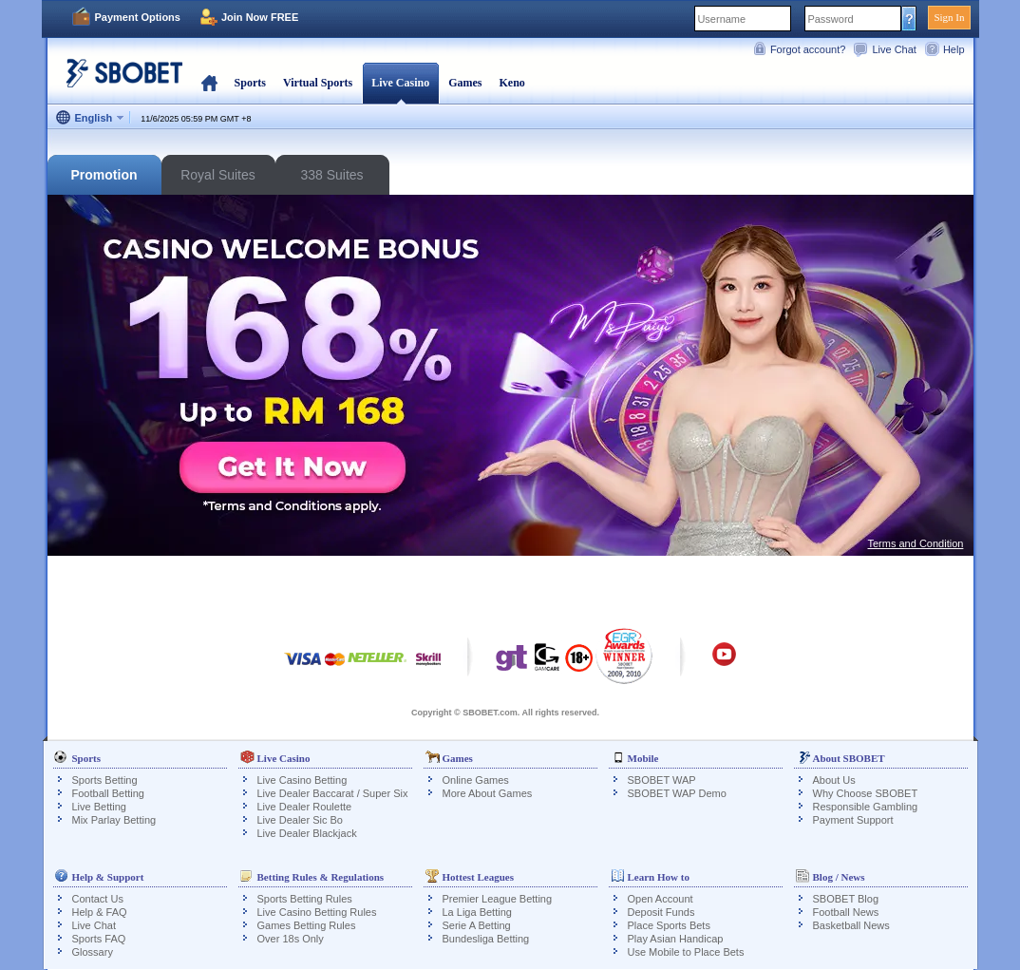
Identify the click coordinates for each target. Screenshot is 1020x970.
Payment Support (853, 820)
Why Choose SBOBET (865, 793)
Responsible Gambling (865, 806)
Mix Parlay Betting (114, 820)
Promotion (104, 174)
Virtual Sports (317, 82)
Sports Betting (105, 780)
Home (209, 83)
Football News (846, 912)
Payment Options (137, 17)
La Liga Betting (477, 912)
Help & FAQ (99, 912)
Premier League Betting (498, 898)
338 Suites (331, 174)
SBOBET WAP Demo (677, 793)
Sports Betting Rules (304, 898)
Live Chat (894, 49)
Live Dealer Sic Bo (300, 820)
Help (954, 49)
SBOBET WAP (662, 780)
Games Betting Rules (306, 925)
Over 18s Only (290, 938)
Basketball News (851, 925)
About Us (834, 780)
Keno (511, 82)
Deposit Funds (661, 912)
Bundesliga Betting (486, 938)
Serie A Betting (477, 925)
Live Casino (400, 82)
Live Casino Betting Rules (317, 912)
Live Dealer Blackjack (307, 833)
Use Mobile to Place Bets (686, 952)
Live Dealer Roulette (304, 806)
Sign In (949, 17)
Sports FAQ (99, 938)
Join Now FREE (259, 17)
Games (465, 82)
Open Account (660, 898)
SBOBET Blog (846, 898)
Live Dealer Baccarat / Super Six (332, 793)
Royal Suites (217, 174)
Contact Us (97, 898)
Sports (250, 82)
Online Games (476, 780)
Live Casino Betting (302, 780)
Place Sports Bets (669, 925)
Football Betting (108, 793)
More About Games (488, 793)
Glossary (92, 952)
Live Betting (99, 806)
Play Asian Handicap (676, 938)
